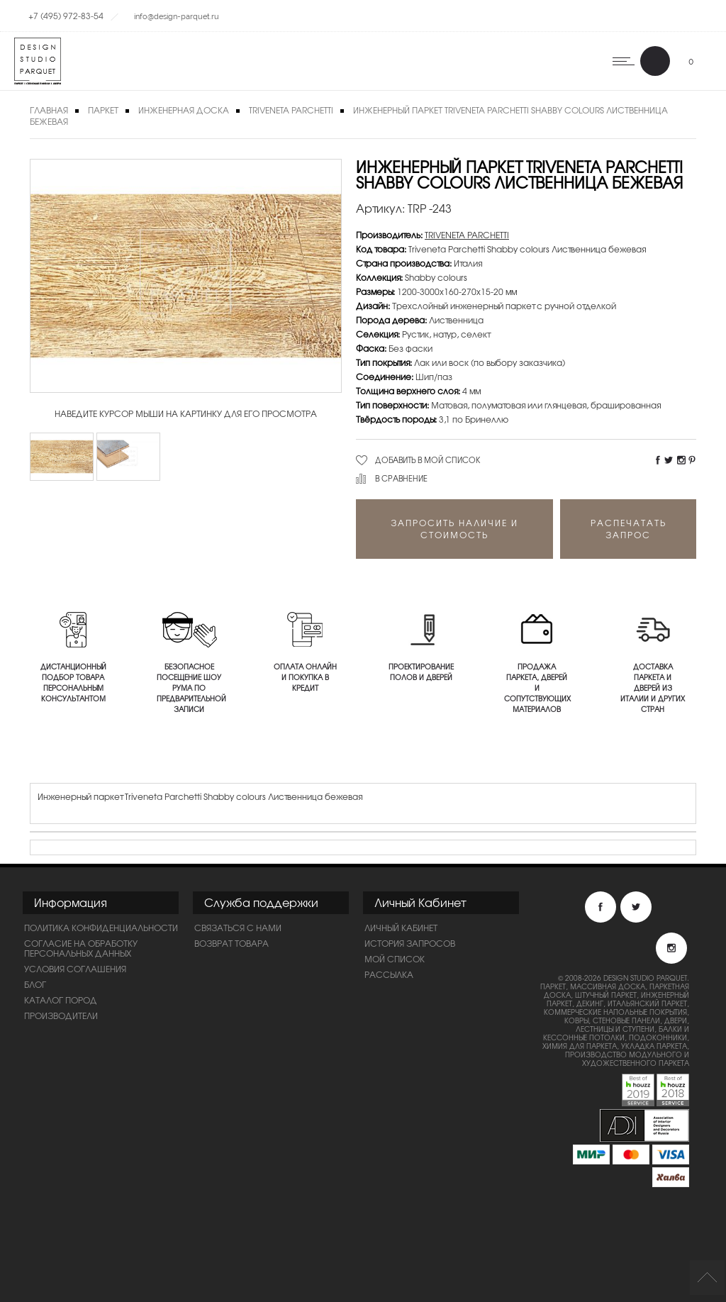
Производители (61, 1015)
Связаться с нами (237, 927)
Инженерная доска (183, 110)
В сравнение (401, 478)
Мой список (394, 958)
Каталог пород (60, 1000)
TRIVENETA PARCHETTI (291, 110)
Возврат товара (231, 943)
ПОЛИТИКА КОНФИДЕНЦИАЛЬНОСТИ (101, 927)
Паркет (103, 110)
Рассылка (388, 974)
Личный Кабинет (400, 927)
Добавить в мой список (428, 459)
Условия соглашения (75, 968)
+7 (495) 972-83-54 (66, 15)
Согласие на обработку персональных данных (81, 948)
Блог (35, 984)
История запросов (409, 943)
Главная (49, 110)
